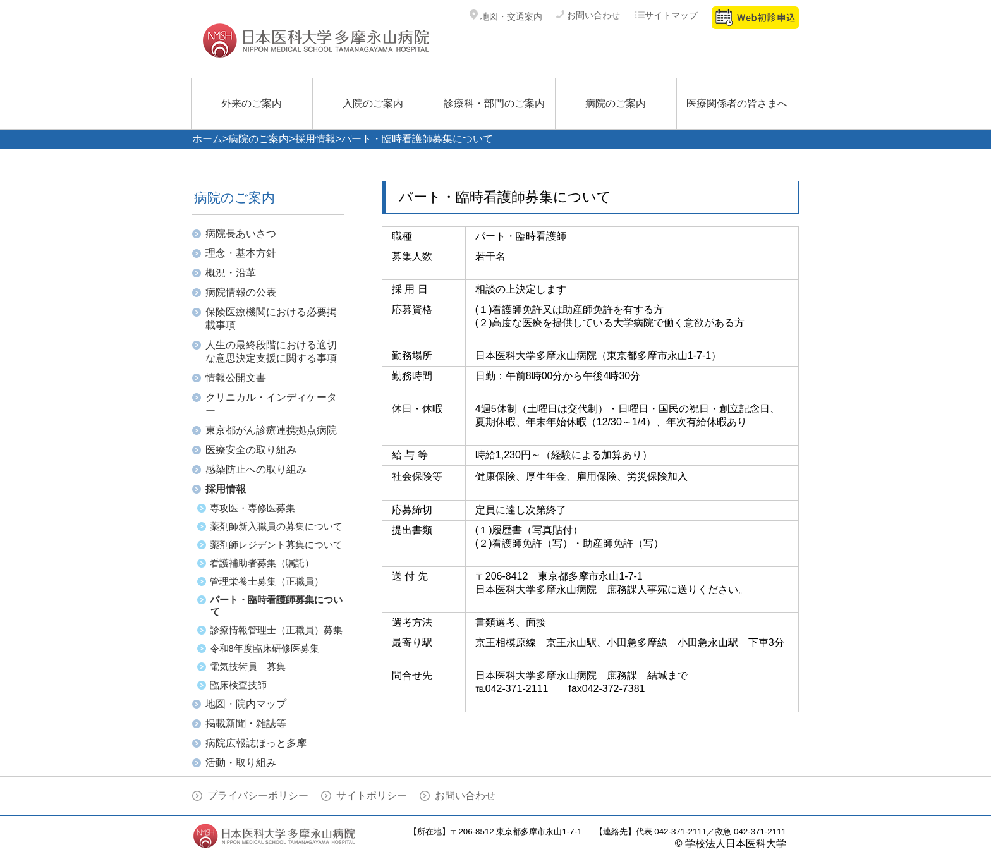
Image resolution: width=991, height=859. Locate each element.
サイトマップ (666, 15)
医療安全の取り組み (250, 449)
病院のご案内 (615, 103)
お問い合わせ (588, 15)
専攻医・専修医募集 (252, 508)
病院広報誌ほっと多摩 (256, 743)
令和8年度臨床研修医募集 (264, 648)
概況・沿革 (230, 272)
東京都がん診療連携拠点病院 (271, 430)
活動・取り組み (240, 762)
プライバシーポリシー (257, 795)
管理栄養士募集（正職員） (267, 581)
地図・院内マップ (245, 703)
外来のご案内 (251, 103)
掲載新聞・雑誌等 (245, 723)
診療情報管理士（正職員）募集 (276, 629)
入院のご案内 (373, 103)
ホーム (207, 138)
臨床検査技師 (238, 684)
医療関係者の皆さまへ (736, 103)
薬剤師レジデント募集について (276, 544)
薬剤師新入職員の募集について (276, 526)
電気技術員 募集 (248, 666)
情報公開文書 (235, 377)
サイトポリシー (371, 795)
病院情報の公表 (240, 292)
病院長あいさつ (240, 233)
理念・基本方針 (240, 253)
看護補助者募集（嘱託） (262, 562)
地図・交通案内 (506, 16)
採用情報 (315, 138)
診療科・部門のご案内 (494, 103)
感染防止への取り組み (256, 469)
